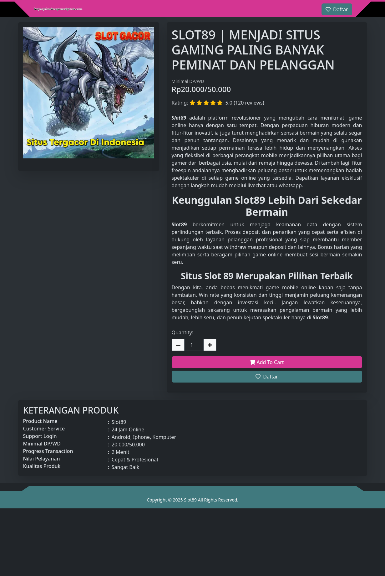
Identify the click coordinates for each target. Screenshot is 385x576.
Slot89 (190, 500)
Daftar (267, 376)
